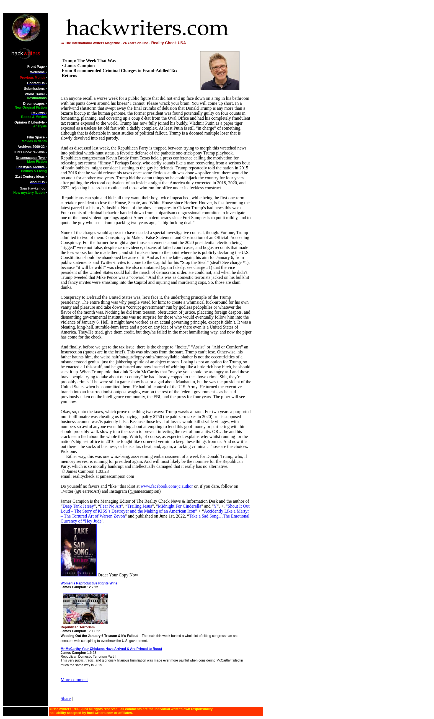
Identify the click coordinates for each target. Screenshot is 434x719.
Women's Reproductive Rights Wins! (89, 583)
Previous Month (32, 78)
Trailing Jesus (139, 506)
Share (66, 698)
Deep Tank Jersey (78, 506)
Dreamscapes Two (31, 158)
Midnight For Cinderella (179, 506)
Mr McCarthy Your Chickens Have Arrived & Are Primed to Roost (111, 649)
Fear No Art (110, 506)
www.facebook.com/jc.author (167, 486)
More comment (74, 679)
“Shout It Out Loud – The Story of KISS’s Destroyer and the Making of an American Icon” (155, 508)
